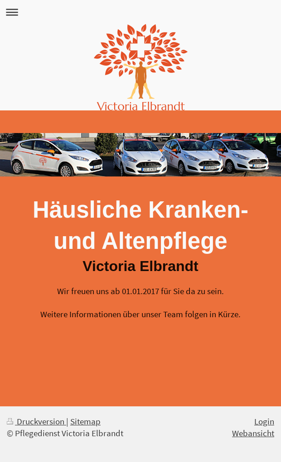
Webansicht (253, 433)
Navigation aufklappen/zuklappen (140, 12)
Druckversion (36, 421)
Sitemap (85, 421)
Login (264, 421)
